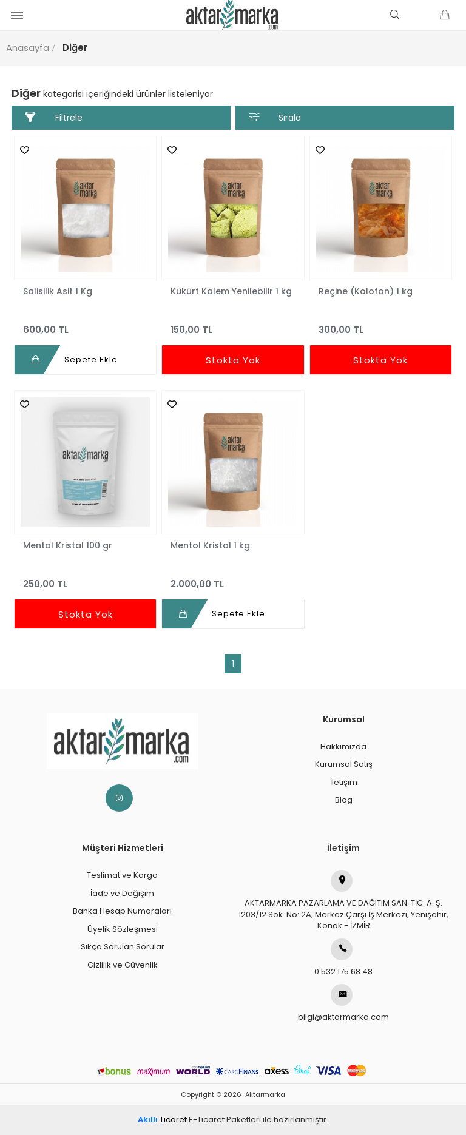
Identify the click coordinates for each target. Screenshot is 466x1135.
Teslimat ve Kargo (122, 875)
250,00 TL (85, 578)
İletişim (343, 782)
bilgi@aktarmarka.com (343, 1003)
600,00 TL (85, 324)
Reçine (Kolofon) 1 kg (366, 291)
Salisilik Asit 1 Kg (57, 291)
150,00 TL (233, 324)
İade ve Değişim (122, 893)
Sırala (275, 117)
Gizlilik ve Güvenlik (122, 965)
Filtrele (54, 117)
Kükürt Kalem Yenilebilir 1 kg (231, 291)
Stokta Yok (233, 360)
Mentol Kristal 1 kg (210, 545)
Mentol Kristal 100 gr (67, 545)
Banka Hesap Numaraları (122, 911)
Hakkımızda (343, 746)
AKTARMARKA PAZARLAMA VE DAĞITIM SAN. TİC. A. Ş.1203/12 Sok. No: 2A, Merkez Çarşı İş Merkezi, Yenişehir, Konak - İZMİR (343, 900)
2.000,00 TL (233, 578)
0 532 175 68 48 (343, 957)
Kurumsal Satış (344, 764)
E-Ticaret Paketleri (225, 1119)
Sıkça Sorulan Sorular (122, 946)
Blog (344, 800)
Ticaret (162, 1119)
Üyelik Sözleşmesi (122, 929)
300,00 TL (381, 324)
